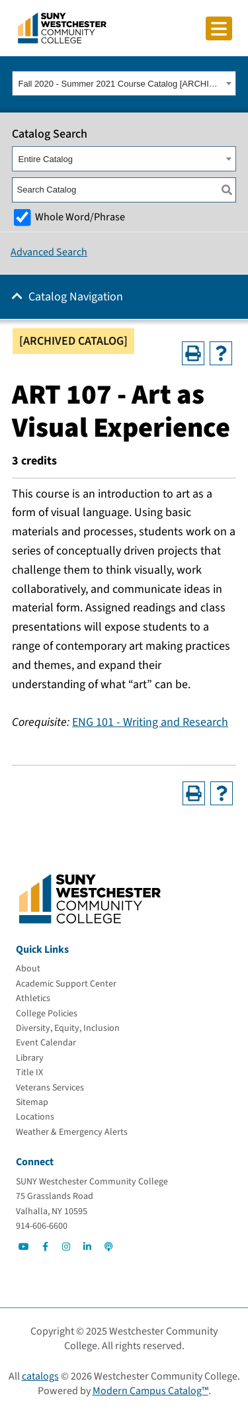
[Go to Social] (24, 1246)
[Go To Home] (62, 27)
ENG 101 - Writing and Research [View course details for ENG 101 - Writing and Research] (150, 722)
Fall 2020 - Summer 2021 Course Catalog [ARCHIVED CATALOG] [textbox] (121, 84)
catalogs (40, 1376)
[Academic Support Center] (66, 984)
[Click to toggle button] (219, 28)
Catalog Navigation (75, 296)
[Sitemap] (32, 1102)
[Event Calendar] (46, 1042)
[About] (28, 968)
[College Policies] (46, 1013)
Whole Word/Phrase (80, 216)
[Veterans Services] (50, 1087)
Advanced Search (49, 252)
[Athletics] (33, 998)
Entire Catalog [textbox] (46, 159)
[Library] (30, 1058)
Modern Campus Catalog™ (150, 1391)
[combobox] (124, 83)
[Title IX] (29, 1072)
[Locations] (35, 1117)
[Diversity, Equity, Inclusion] (68, 1028)
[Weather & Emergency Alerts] (72, 1132)
